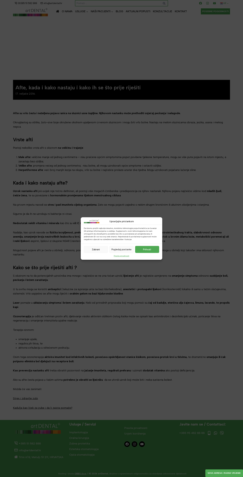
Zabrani (96, 249)
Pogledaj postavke (121, 249)
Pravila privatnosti (121, 256)
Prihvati (147, 249)
